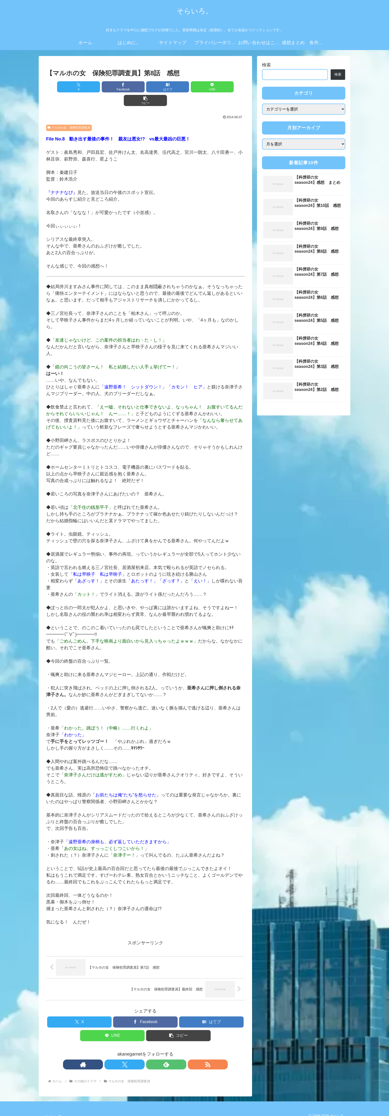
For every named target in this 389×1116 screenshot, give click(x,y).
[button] (212, 86)
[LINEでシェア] (178, 86)
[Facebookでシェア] (112, 86)
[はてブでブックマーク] (145, 86)
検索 (266, 64)
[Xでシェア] (79, 86)
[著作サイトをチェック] (128, 1051)
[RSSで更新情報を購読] (162, 1051)
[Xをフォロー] (140, 1051)
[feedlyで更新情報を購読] (151, 1051)
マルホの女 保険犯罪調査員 (69, 114)
